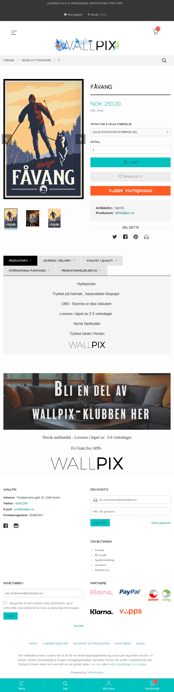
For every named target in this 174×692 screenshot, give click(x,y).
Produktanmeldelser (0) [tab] (79, 270)
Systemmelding (104, 560)
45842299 (21, 503)
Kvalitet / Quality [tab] (100, 260)
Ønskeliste (130, 176)
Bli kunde (100, 555)
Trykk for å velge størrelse (111, 124)
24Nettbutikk (95, 672)
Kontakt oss (102, 570)
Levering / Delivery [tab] (57, 260)
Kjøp (130, 162)
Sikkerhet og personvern (91, 643)
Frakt (33, 643)
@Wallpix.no (124, 213)
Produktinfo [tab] (18, 260)
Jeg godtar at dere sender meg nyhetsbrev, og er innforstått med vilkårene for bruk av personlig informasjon (41, 606)
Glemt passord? (161, 523)
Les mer (79, 626)
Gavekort (100, 565)
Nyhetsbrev (123, 643)
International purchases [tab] (27, 270)
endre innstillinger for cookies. (128, 664)
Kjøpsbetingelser (55, 643)
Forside (99, 550)
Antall (95, 141)
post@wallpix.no (24, 509)
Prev (7, 139)
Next (80, 139)
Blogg (140, 643)
